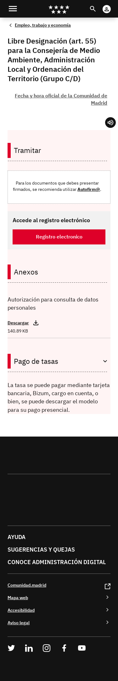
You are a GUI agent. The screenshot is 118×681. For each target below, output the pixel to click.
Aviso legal (19, 623)
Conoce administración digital (57, 562)
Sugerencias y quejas (41, 549)
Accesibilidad (21, 610)
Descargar (18, 323)
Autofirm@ (88, 189)
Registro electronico (59, 236)
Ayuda (16, 537)
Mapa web (18, 597)
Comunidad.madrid (27, 585)
